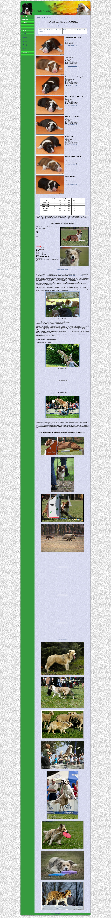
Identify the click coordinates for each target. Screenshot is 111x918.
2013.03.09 (70, 45)
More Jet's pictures (62, 639)
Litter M (25, 38)
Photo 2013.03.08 (50, 29)
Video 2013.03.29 (82, 29)
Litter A (25, 47)
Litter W (25, 44)
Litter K (25, 41)
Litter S (25, 35)
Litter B (25, 42)
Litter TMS (26, 40)
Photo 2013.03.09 (58, 29)
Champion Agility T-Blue (49, 276)
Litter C (25, 45)
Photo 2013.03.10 (66, 29)
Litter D (25, 37)
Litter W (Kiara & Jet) (43, 17)
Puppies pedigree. (62, 25)
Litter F (25, 48)
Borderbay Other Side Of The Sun (75, 275)
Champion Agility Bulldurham (59, 274)
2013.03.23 (74, 45)
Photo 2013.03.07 (42, 29)
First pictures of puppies (62, 269)
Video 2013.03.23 (74, 29)
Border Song (42, 11)
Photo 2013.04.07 (42, 31)
